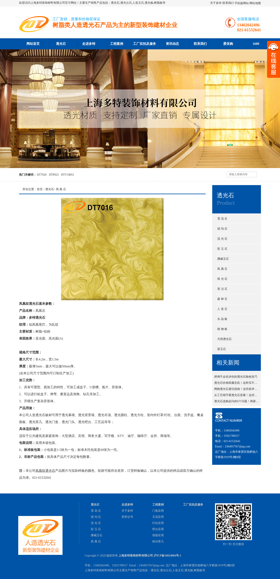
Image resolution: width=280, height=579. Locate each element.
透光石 (61, 43)
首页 (40, 189)
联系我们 (228, 3)
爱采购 (228, 43)
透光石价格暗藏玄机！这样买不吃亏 (237, 383)
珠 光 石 (222, 278)
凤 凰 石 (222, 268)
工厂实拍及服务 (144, 43)
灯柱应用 (158, 523)
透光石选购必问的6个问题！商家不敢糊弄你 (242, 401)
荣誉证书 (127, 516)
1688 (256, 43)
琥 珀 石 (222, 228)
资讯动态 (172, 43)
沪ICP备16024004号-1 (167, 555)
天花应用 (158, 516)
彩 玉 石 (222, 248)
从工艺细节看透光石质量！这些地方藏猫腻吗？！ (245, 395)
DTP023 (54, 174)
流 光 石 (222, 238)
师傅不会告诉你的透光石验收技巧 (235, 377)
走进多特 (88, 43)
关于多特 (216, 3)
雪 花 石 (222, 218)
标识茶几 (158, 541)
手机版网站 (241, 3)
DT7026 (42, 174)
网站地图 (255, 3)
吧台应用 (158, 529)
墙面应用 (158, 535)
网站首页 (33, 43)
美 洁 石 (222, 288)
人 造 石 (222, 308)
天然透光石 (224, 339)
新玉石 (221, 349)
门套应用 (158, 510)
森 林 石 (222, 298)
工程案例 (116, 43)
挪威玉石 (223, 258)
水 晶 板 (222, 319)
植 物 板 (222, 329)
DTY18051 (67, 174)
